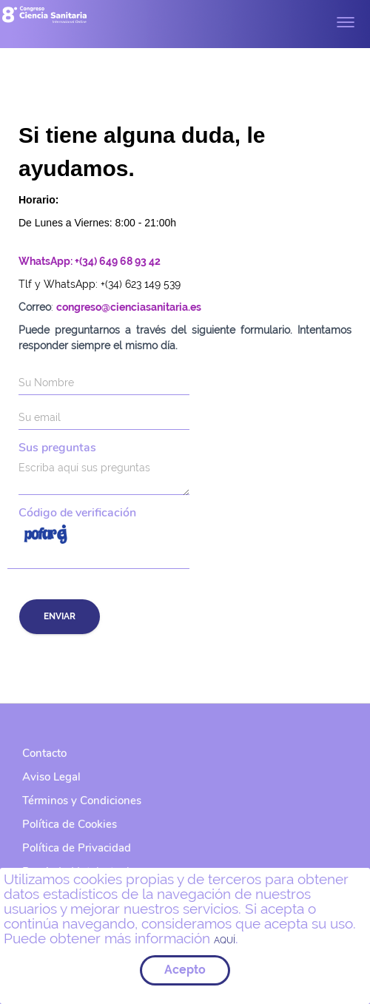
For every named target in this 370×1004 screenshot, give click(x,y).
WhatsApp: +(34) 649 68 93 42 (89, 261)
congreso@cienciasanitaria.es (128, 307)
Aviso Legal (51, 776)
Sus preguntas (57, 448)
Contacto (44, 753)
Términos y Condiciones (81, 800)
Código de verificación (77, 513)
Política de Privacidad (76, 847)
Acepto (185, 970)
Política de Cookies (69, 824)
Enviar (59, 616)
